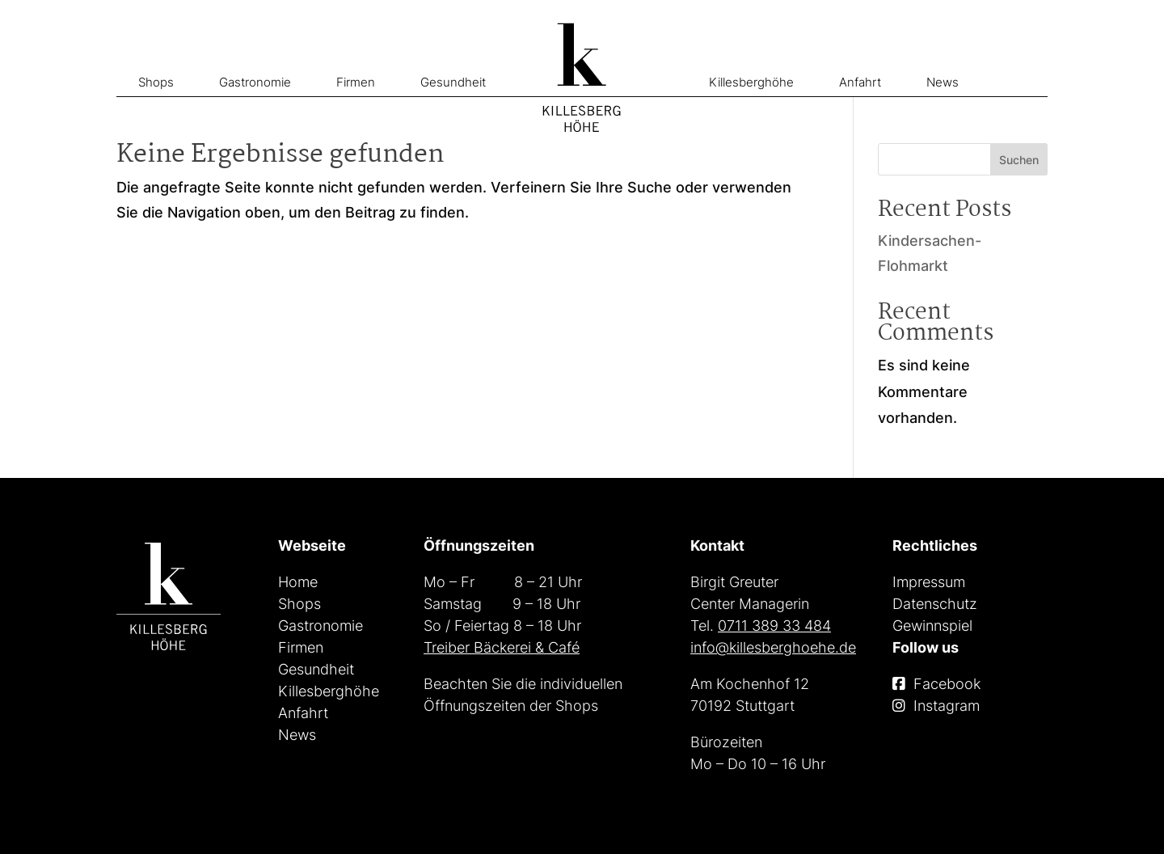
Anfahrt (860, 82)
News (942, 82)
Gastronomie (255, 82)
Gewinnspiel (932, 625)
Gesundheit (453, 82)
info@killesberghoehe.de (773, 647)
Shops (156, 82)
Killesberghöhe (751, 82)
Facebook (947, 683)
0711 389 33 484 (774, 625)
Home (298, 581)
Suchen (1019, 160)
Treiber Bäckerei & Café (502, 647)
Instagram (946, 705)
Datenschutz (934, 603)
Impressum (928, 581)
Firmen (355, 82)
